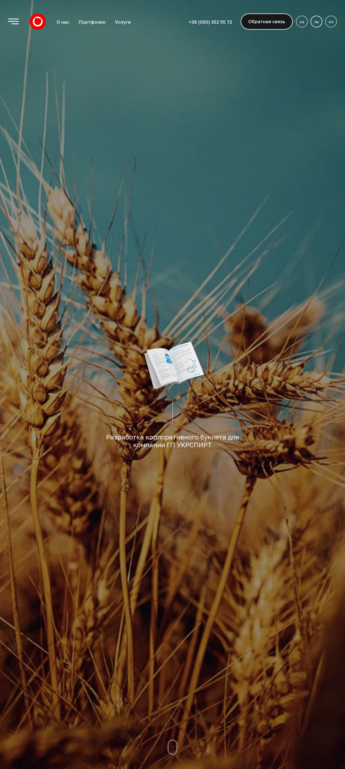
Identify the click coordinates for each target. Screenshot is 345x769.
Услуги (123, 22)
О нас (63, 22)
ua (301, 21)
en (331, 21)
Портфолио (92, 22)
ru (317, 21)
